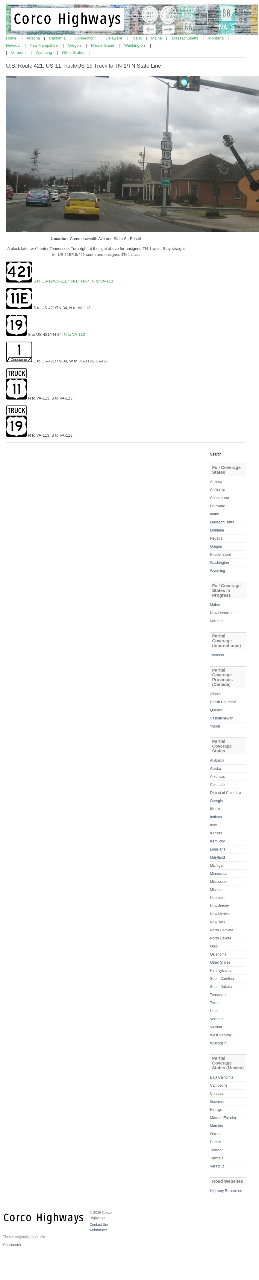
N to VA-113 (102, 281)
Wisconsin (218, 1043)
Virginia (216, 1027)
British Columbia (223, 702)
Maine (157, 38)
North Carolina (221, 930)
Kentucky (217, 841)
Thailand (217, 655)
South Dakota (221, 987)
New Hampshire (44, 45)
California (58, 38)
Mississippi (219, 882)
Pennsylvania (220, 970)
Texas (214, 1003)
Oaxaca (216, 1134)
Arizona (34, 38)
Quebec (216, 710)
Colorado (217, 785)
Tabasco (217, 1150)
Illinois (215, 809)
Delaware (114, 38)
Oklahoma (218, 954)
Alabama (217, 760)
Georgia (216, 801)
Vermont (19, 52)
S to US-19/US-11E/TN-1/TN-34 (61, 281)
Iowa (214, 825)
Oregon (75, 45)
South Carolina (222, 979)
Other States (73, 52)
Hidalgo (216, 1110)
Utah (214, 1011)
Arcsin (40, 1237)
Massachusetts (185, 38)
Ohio (214, 946)
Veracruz (217, 1166)
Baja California (222, 1077)
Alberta (216, 694)
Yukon (215, 726)
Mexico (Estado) (223, 1118)
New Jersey (219, 906)
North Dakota (220, 938)
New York (217, 922)
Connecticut (85, 38)
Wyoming (44, 52)
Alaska (215, 768)
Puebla (215, 1142)
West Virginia (220, 1035)
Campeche (219, 1085)
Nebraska (217, 898)
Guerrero (217, 1102)
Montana (216, 38)
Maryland (217, 857)
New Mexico (220, 914)
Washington (135, 45)
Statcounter (12, 1245)
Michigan (217, 865)
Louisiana (217, 849)
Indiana (216, 817)
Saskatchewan (222, 718)
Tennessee (219, 995)
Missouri (217, 890)
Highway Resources (226, 1191)
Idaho (137, 38)
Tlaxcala (217, 1158)
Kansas (216, 833)
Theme (8, 1237)
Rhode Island (103, 45)
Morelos (216, 1126)
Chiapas (216, 1093)
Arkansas (217, 777)
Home (12, 38)
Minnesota (218, 873)
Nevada (13, 45)
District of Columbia (225, 793)
